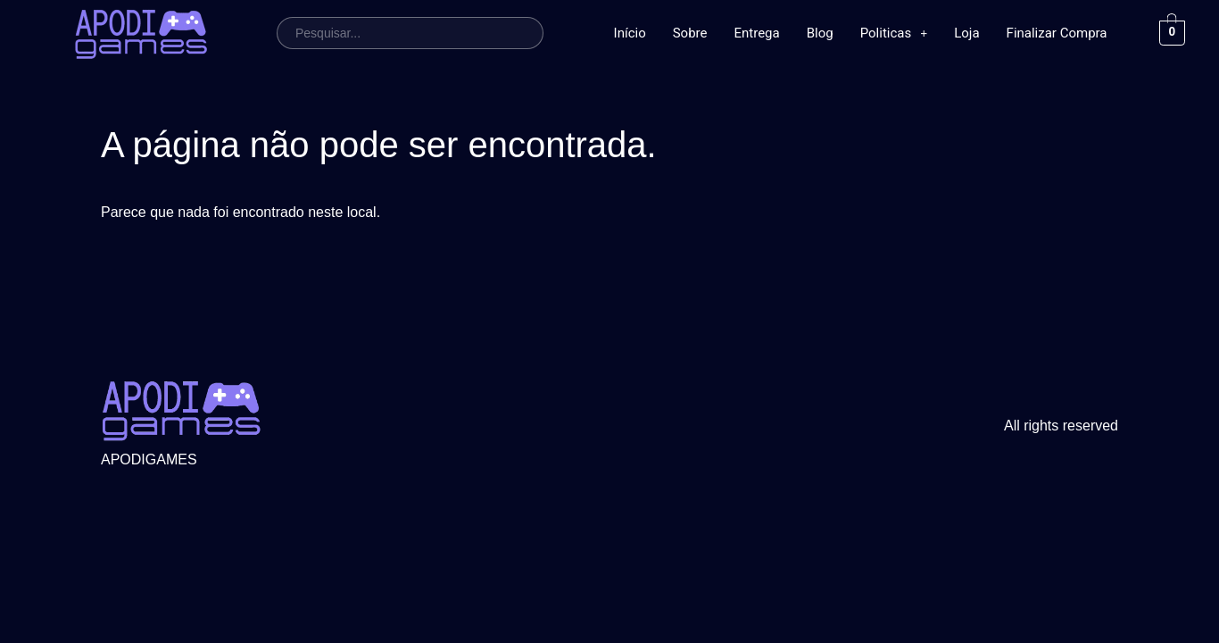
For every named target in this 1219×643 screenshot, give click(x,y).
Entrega (757, 33)
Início (630, 33)
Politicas (894, 33)
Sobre (690, 33)
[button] (894, 33)
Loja (966, 33)
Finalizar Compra (1057, 33)
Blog (820, 33)
